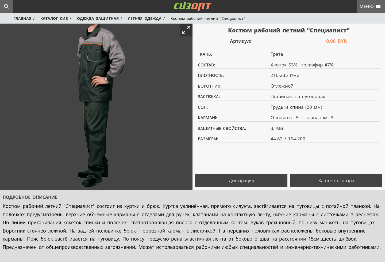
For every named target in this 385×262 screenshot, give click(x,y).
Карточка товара (336, 181)
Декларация (241, 181)
